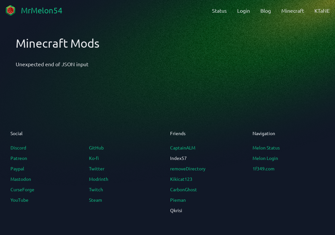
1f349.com (263, 168)
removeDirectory (187, 168)
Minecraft (292, 10)
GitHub (96, 147)
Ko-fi (94, 158)
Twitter (96, 168)
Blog (265, 10)
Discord (18, 147)
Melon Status (266, 147)
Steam (95, 200)
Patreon (18, 158)
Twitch (96, 189)
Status (219, 10)
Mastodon (20, 179)
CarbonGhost (183, 189)
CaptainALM (182, 147)
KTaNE (322, 10)
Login (243, 10)
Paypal (17, 168)
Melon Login (265, 158)
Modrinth (98, 179)
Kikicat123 (181, 179)
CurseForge (22, 189)
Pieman (178, 200)
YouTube (19, 200)
